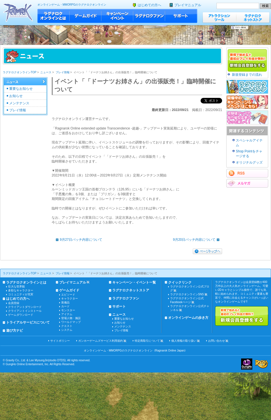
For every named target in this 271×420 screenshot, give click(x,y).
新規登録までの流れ (247, 75)
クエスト (66, 325)
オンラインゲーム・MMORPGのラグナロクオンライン (71, 4)
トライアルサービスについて (28, 322)
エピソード (68, 294)
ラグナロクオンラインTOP (19, 72)
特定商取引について (147, 340)
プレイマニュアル (187, 5)
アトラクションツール (219, 17)
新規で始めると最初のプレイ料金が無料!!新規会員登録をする (241, 316)
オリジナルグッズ (249, 162)
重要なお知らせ (21, 89)
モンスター (68, 310)
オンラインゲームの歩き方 (188, 318)
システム (66, 329)
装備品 (65, 302)
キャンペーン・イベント (117, 16)
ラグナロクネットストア (253, 17)
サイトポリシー (60, 340)
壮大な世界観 (16, 286)
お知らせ (16, 96)
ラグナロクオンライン (18, 12)
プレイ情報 (63, 72)
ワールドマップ (71, 322)
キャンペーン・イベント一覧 (134, 282)
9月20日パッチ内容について (197, 240)
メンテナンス (19, 103)
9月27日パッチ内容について (77, 240)
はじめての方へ (149, 5)
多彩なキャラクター (20, 290)
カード (65, 306)
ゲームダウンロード (20, 314)
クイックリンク (180, 282)
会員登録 (13, 303)
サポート (181, 16)
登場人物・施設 (71, 318)
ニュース (45, 72)
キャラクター (69, 298)
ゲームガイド (85, 16)
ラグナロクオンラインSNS (187, 294)
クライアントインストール (25, 310)
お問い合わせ (216, 340)
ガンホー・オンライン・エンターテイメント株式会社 (246, 364)
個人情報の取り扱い (183, 340)
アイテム (66, 314)
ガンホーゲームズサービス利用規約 (100, 340)
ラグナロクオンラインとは (53, 16)
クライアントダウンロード (25, 306)
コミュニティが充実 (20, 294)
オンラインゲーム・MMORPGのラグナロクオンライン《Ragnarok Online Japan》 (135, 350)
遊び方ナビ (14, 330)
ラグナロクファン (149, 16)
